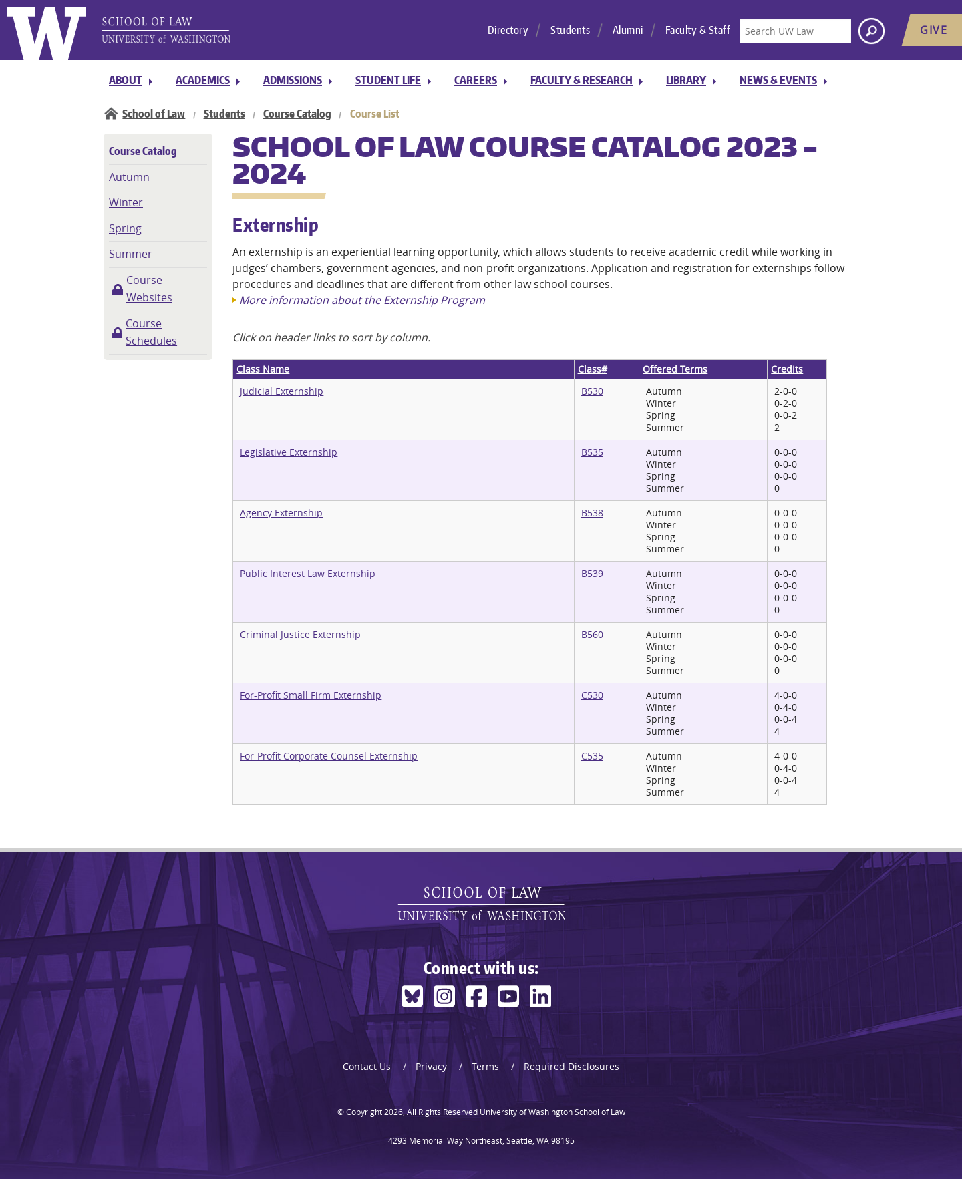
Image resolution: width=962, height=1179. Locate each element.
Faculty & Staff (698, 30)
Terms (485, 1066)
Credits (787, 369)
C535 (592, 755)
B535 (592, 452)
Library (686, 80)
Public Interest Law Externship (307, 573)
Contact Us (367, 1066)
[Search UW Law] (795, 31)
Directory (508, 30)
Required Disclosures (571, 1066)
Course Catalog (297, 113)
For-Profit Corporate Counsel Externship (329, 755)
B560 (592, 634)
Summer (130, 253)
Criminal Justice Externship (300, 634)
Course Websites (149, 289)
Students (570, 30)
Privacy (431, 1066)
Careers (475, 80)
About (125, 80)
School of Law (153, 113)
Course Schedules (151, 332)
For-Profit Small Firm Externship (310, 695)
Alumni (628, 30)
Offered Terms (675, 369)
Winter (126, 202)
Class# (592, 369)
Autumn (129, 177)
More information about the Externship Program (362, 300)
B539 (592, 573)
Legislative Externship (288, 452)
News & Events (778, 80)
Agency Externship (281, 512)
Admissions (292, 80)
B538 (592, 512)
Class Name (262, 369)
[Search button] (871, 31)
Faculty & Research (581, 80)
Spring (125, 228)
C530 (592, 695)
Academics (203, 80)
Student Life (388, 80)
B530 (592, 391)
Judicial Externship (281, 391)
